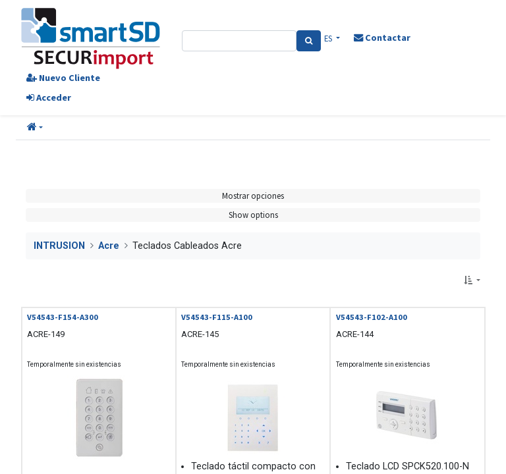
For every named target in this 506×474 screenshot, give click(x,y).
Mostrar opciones (253, 195)
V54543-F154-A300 (62, 317)
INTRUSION (59, 245)
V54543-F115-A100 (216, 317)
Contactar (382, 37)
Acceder (48, 97)
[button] (35, 127)
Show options (253, 214)
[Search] (308, 40)
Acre (108, 245)
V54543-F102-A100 (371, 317)
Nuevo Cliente (63, 78)
